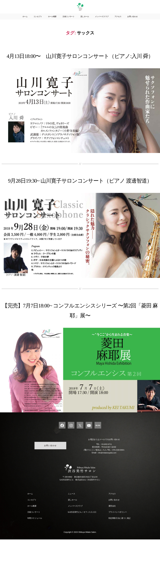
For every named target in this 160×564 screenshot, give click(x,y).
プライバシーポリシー (117, 536)
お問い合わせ (132, 21)
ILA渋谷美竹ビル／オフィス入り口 (82, 536)
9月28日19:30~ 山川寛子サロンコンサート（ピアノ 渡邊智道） (80, 198)
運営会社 (112, 530)
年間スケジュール (34, 543)
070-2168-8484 (118, 474)
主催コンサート (68, 21)
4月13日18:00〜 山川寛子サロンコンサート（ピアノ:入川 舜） (80, 64)
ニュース (71, 518)
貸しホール (84, 21)
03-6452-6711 (106, 469)
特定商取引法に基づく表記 (119, 543)
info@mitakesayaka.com (107, 477)
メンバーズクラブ (102, 21)
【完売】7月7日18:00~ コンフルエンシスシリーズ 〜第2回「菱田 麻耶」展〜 (80, 333)
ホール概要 (52, 21)
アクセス (118, 21)
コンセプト (38, 21)
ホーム (25, 21)
